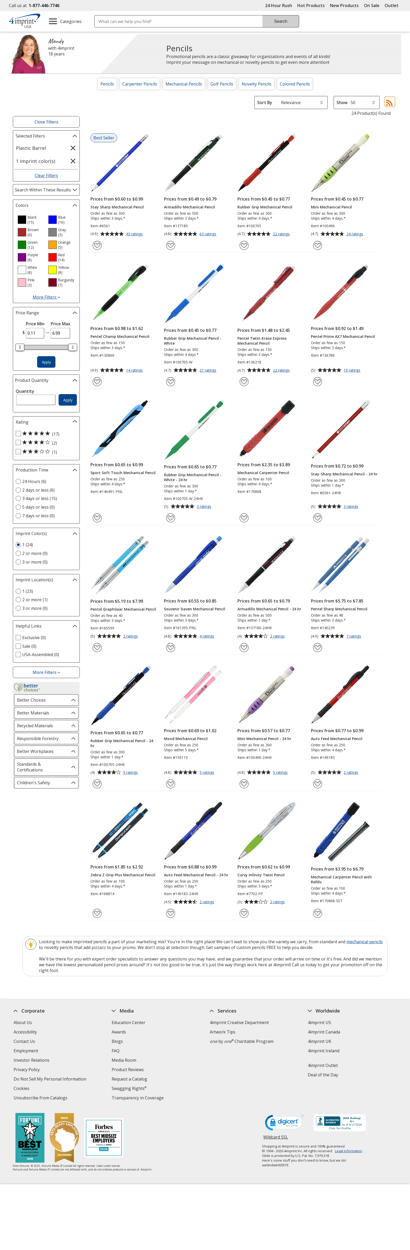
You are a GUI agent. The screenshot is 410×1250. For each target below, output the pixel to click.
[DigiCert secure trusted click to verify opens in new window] (284, 1124)
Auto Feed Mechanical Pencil (336, 738)
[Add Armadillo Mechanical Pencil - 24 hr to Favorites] (244, 647)
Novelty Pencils (256, 84)
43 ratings (135, 234)
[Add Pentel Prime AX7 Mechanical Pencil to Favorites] (317, 382)
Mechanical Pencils (184, 84)
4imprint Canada (324, 1032)
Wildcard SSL (275, 1139)
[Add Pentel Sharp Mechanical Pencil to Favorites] (317, 647)
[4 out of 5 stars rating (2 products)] (45, 443)
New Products (344, 5)
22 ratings (282, 234)
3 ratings (205, 506)
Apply (46, 362)
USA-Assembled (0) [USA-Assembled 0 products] (40, 654)
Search (280, 21)
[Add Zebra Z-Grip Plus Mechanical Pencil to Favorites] (97, 913)
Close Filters (46, 122)
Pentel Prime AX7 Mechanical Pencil (343, 336)
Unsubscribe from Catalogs (41, 1098)
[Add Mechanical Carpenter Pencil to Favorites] (244, 518)
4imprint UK (319, 1041)
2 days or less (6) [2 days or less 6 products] (38, 490)
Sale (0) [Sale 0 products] (29, 646)
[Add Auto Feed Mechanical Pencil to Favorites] (317, 784)
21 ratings (209, 370)
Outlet (393, 5)
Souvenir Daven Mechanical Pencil (194, 608)
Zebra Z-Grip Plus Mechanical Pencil (122, 874)
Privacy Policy (27, 1070)
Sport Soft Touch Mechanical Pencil (123, 472)
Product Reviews (128, 1069)
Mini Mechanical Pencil (331, 206)
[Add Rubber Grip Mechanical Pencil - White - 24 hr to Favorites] (170, 518)
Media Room (124, 1060)
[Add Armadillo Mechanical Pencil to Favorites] (170, 245)
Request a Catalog (129, 1079)
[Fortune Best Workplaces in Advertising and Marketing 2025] (30, 1138)
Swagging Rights (129, 1088)
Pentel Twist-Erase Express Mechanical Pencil (262, 341)
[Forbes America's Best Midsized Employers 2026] (104, 1138)
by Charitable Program (242, 1041)
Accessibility (25, 1032)
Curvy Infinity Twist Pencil (260, 874)
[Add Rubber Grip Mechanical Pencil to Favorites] (244, 245)
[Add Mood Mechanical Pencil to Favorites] (170, 784)
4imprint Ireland (323, 1051)
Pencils (107, 84)
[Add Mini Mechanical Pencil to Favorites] (317, 245)
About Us (23, 1022)
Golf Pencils (221, 84)
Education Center (128, 1022)
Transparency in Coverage (138, 1098)
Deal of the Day (323, 1075)
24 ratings (355, 234)
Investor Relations (32, 1060)
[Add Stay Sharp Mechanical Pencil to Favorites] (97, 245)
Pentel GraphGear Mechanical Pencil (123, 609)
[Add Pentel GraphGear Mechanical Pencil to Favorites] (97, 647)
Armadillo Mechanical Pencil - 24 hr (269, 608)
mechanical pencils (364, 942)
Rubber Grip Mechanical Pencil (264, 206)
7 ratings (354, 636)
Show (342, 102)
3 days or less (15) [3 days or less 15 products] (39, 498)
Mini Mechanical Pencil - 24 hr (264, 738)
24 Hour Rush (278, 5)
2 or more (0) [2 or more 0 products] (35, 553)
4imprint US (319, 1022)
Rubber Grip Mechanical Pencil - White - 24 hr (192, 477)
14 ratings (135, 370)
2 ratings (131, 636)
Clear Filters (46, 175)
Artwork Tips (222, 1032)
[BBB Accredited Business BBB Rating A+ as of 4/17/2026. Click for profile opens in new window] (339, 1123)
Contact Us (24, 1041)
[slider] (19, 347)
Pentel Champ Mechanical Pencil (119, 336)
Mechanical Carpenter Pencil (263, 472)
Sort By (264, 102)
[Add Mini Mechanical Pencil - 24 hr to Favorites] (244, 784)
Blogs (117, 1041)
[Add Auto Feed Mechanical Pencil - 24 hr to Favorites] (170, 913)
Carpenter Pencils (139, 84)
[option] (30, 219)
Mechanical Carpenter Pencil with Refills (341, 879)
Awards (119, 1032)
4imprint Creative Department (239, 1022)
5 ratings (131, 772)
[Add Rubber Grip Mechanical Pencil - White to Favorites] (170, 382)
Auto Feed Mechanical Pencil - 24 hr (196, 874)
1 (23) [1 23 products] (27, 591)
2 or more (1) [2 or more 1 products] (35, 599)
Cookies (22, 1089)
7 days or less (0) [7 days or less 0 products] (38, 515)
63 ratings (209, 234)
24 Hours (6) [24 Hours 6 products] (34, 481)
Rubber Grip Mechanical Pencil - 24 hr (121, 743)
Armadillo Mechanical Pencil (189, 206)
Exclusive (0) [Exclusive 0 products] (34, 637)
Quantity (25, 391)
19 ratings (353, 370)
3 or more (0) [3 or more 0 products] (35, 562)
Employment (26, 1051)
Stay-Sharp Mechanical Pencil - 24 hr (344, 473)
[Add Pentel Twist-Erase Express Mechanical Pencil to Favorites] (244, 382)
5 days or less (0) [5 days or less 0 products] (38, 507)
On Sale (371, 5)
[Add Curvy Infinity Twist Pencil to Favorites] (244, 913)
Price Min (35, 324)
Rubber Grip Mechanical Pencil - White (192, 341)
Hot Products (311, 5)
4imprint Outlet (323, 1065)
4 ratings (207, 636)
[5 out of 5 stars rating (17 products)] (45, 434)
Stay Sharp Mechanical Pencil (117, 206)
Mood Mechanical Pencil (186, 738)
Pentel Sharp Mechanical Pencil (339, 608)
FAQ (115, 1051)
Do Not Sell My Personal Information (51, 1079)
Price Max (60, 324)
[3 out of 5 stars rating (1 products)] (45, 452)
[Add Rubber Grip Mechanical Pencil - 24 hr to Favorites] (97, 784)
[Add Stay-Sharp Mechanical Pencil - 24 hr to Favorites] (317, 518)
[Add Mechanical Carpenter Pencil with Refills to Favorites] (317, 913)
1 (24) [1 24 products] (27, 544)
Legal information (348, 1151)
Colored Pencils (295, 84)
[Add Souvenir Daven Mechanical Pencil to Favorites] (170, 647)
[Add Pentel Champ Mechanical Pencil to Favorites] (97, 382)
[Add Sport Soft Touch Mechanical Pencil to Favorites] (97, 518)
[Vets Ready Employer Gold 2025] (64, 1138)
